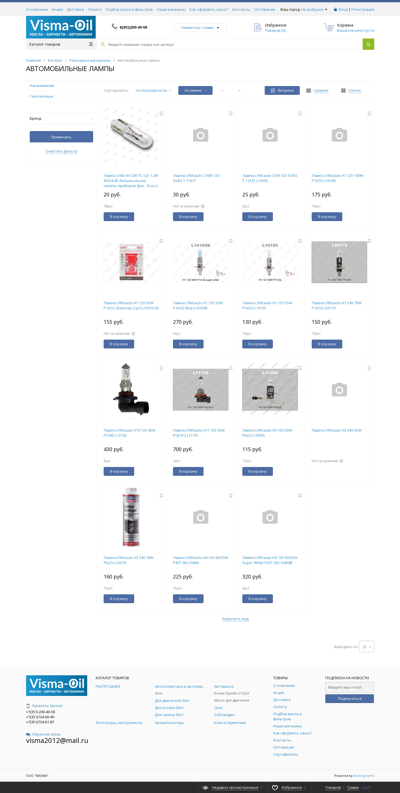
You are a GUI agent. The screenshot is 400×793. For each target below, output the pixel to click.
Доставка (75, 9)
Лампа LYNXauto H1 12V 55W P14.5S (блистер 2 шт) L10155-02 (131, 305)
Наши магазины (171, 9)
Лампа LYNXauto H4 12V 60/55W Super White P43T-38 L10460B (270, 560)
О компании (37, 9)
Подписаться (350, 698)
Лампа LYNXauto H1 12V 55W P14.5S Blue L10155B (198, 305)
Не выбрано (314, 9)
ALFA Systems (364, 775)
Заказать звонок (44, 705)
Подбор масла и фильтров (129, 9)
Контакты (241, 9)
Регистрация (362, 9)
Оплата (95, 9)
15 (366, 647)
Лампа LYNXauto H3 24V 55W (337, 430)
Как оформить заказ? (209, 9)
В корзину (119, 216)
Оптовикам (264, 9)
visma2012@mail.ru (57, 740)
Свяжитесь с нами (200, 27)
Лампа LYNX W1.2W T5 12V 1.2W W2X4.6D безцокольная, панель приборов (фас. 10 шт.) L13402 (131, 183)
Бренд (61, 118)
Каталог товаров (61, 44)
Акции (57, 9)
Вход (343, 9)
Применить (61, 137)
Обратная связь (43, 734)
